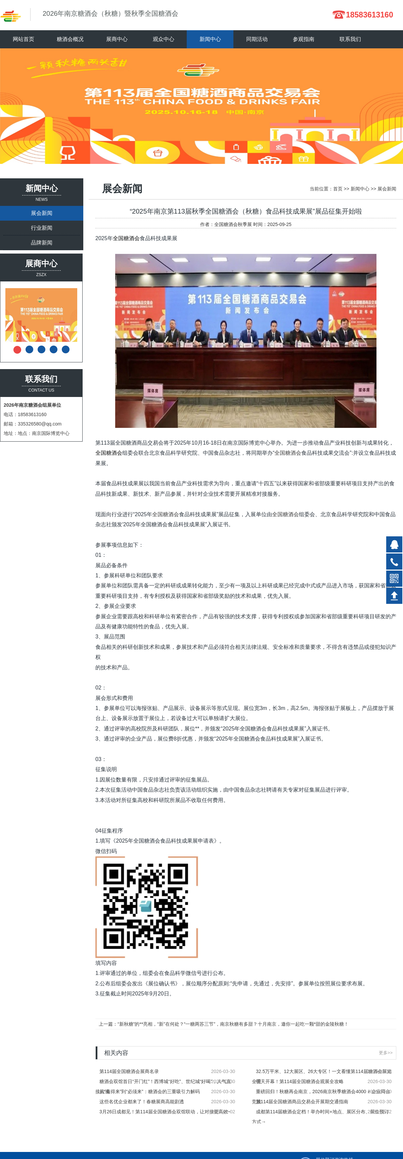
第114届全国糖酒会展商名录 (129, 1071)
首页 (338, 188)
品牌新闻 (41, 243)
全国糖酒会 (126, 238)
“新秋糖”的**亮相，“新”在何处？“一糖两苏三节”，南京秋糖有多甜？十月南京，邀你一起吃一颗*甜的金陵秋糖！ (233, 1024)
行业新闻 (41, 228)
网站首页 (23, 39)
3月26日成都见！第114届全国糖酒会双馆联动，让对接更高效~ (165, 1111)
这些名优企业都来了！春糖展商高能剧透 (141, 1101)
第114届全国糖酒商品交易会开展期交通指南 (302, 1101)
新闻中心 (360, 188)
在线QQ (394, 544)
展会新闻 (41, 213)
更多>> (386, 1052)
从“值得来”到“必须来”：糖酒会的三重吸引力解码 (149, 1091)
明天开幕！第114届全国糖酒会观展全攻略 (300, 1081)
